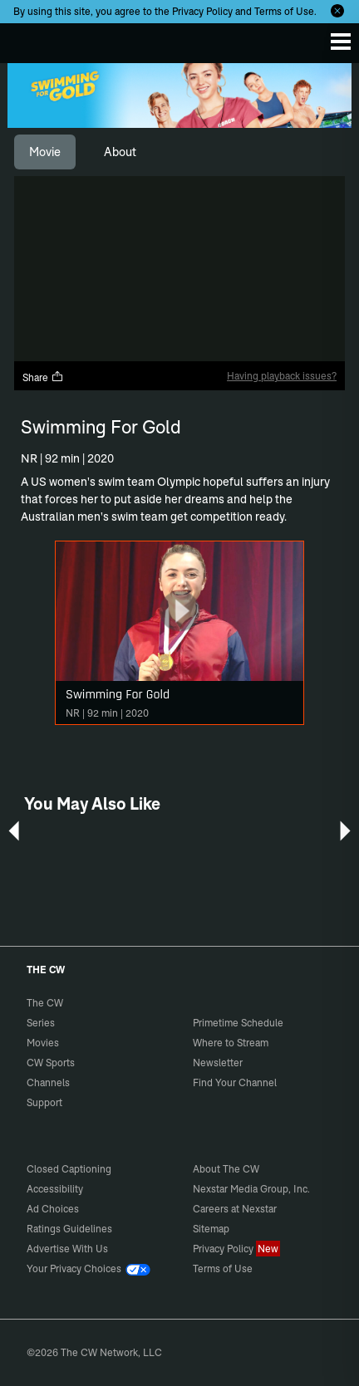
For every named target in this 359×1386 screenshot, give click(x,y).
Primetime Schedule (238, 1022)
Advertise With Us (67, 1248)
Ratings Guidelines (69, 1228)
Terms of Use (284, 11)
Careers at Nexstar (235, 1208)
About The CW (226, 1169)
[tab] (45, 152)
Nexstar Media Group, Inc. (251, 1189)
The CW (29, 39)
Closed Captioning (69, 1169)
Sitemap (211, 1228)
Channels (48, 1082)
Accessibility (55, 1189)
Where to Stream (230, 1042)
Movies (43, 1042)
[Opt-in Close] (337, 10)
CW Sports (51, 1062)
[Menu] (341, 41)
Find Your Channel (235, 1082)
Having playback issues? (282, 376)
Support (44, 1102)
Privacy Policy (202, 11)
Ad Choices (53, 1208)
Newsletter (218, 1062)
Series (41, 1022)
